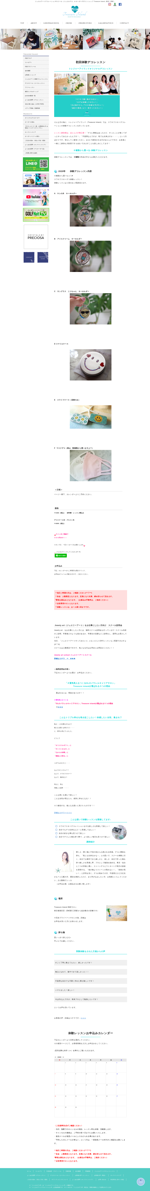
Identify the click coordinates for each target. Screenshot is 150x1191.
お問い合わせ (102, 1179)
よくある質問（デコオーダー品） (35, 149)
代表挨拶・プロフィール (53, 1171)
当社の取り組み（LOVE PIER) (34, 104)
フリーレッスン (29, 87)
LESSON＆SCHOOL (51, 23)
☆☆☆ (60, 707)
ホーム (29, 1171)
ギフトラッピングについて (60, 1179)
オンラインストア (30, 132)
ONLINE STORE (85, 23)
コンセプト (28, 62)
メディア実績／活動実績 (32, 108)
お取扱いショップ (30, 75)
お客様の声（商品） (100, 1175)
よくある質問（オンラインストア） (36, 144)
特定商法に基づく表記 (117, 1179)
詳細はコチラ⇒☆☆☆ (63, 813)
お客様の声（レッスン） (82, 1175)
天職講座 (87, 1171)
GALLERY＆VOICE (105, 23)
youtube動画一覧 (30, 95)
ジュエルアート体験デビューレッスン (36, 79)
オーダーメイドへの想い (32, 136)
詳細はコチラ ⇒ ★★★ (64, 658)
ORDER (69, 23)
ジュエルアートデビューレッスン (105, 1171)
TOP (22, 23)
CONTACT (124, 23)
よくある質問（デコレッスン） (34, 100)
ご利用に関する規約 (31, 153)
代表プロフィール (30, 66)
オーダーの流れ (29, 122)
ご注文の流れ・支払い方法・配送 (35, 140)
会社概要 (27, 70)
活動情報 (68, 1171)
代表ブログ (28, 58)
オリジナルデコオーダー (32, 118)
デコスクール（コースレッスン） (35, 83)
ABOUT (34, 23)
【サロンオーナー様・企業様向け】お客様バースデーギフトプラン (36, 127)
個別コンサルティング (32, 91)
